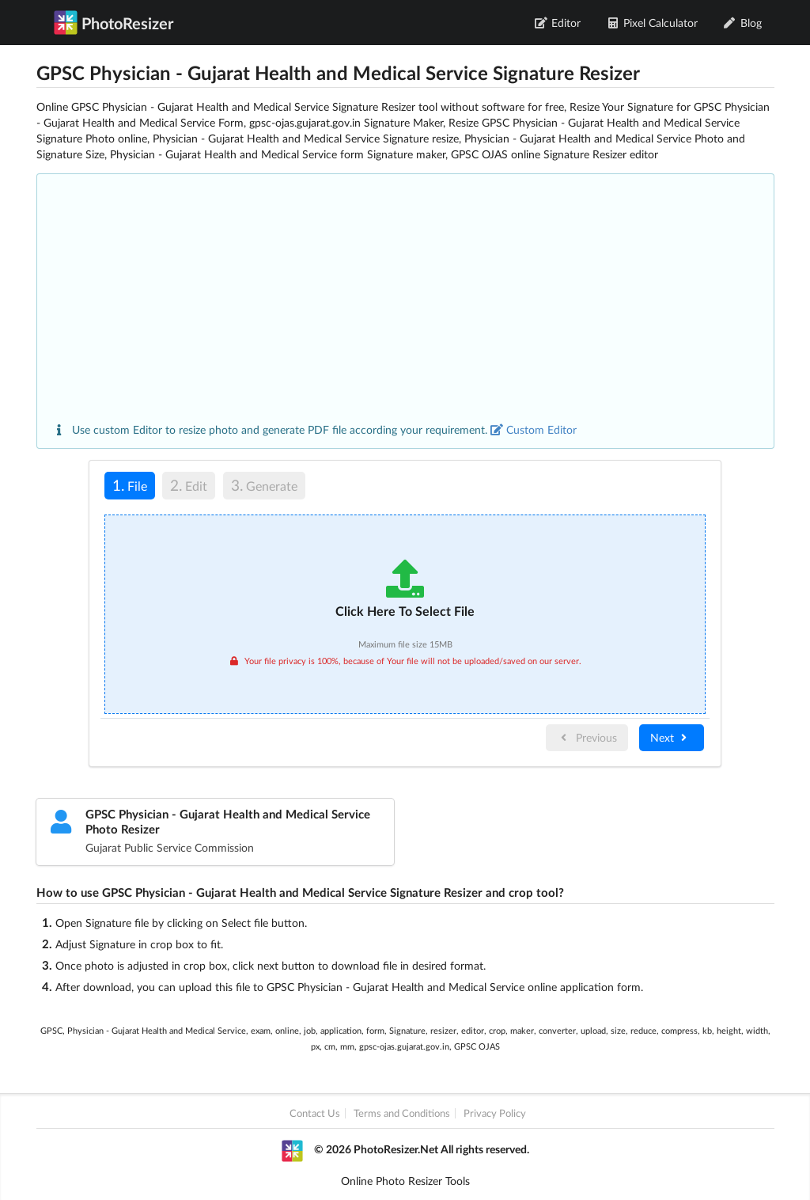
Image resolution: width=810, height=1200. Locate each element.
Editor (558, 22)
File (125, 485)
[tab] (129, 488)
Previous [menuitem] (587, 737)
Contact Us (315, 1113)
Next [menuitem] (670, 737)
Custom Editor (533, 429)
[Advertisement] (405, 303)
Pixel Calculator (652, 22)
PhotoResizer (113, 22)
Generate (264, 485)
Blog (742, 22)
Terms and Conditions (402, 1113)
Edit (188, 485)
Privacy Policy (495, 1113)
